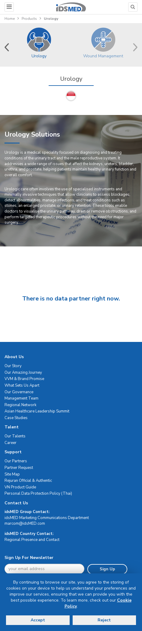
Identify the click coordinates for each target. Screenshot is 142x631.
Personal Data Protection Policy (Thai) (38, 493)
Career (11, 442)
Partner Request (19, 467)
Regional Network (20, 405)
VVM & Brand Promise (24, 379)
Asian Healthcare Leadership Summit (37, 411)
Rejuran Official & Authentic (28, 480)
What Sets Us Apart (22, 385)
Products (29, 18)
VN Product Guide (20, 487)
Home (10, 18)
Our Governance (19, 392)
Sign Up (107, 569)
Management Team (21, 398)
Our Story (13, 366)
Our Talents (15, 436)
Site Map (12, 474)
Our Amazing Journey (23, 372)
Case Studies (16, 418)
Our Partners (16, 461)
